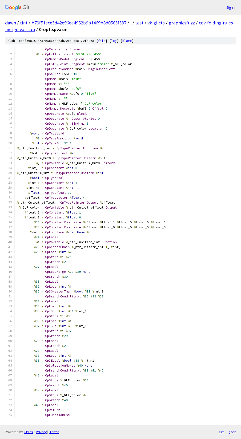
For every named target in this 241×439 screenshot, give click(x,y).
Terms (54, 432)
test (139, 23)
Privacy (41, 432)
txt (221, 432)
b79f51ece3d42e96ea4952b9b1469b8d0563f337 (79, 23)
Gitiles (28, 432)
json (232, 432)
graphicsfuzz (182, 23)
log (114, 41)
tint (24, 23)
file (101, 41)
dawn (10, 23)
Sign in (231, 7)
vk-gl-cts (156, 23)
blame (127, 41)
